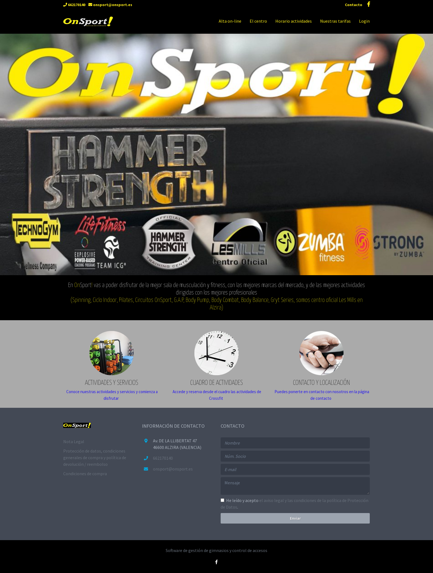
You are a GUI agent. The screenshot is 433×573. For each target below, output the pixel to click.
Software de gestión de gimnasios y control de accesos (216, 550)
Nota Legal (73, 441)
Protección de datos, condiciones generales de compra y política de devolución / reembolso (94, 457)
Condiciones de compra (85, 473)
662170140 (74, 4)
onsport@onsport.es (110, 4)
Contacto (354, 4)
